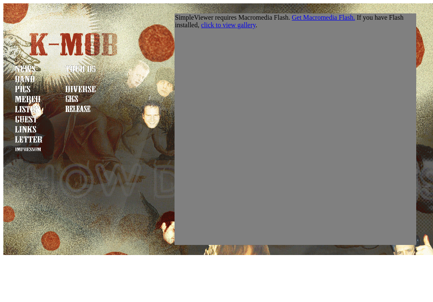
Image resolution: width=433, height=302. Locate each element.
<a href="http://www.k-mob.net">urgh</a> (295, 129)
